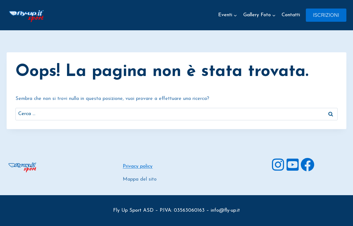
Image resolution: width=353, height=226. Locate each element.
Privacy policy (138, 166)
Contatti (291, 15)
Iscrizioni (326, 15)
